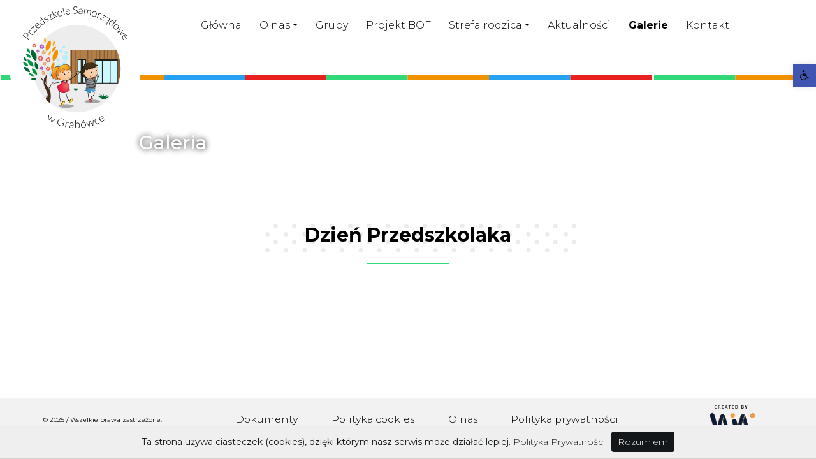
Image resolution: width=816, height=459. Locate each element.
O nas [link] (274, 25)
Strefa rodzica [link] (485, 25)
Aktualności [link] (579, 25)
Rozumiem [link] (643, 442)
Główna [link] (221, 25)
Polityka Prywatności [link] (559, 442)
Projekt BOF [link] (398, 25)
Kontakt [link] (707, 25)
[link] (804, 75)
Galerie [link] (648, 25)
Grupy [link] (332, 25)
